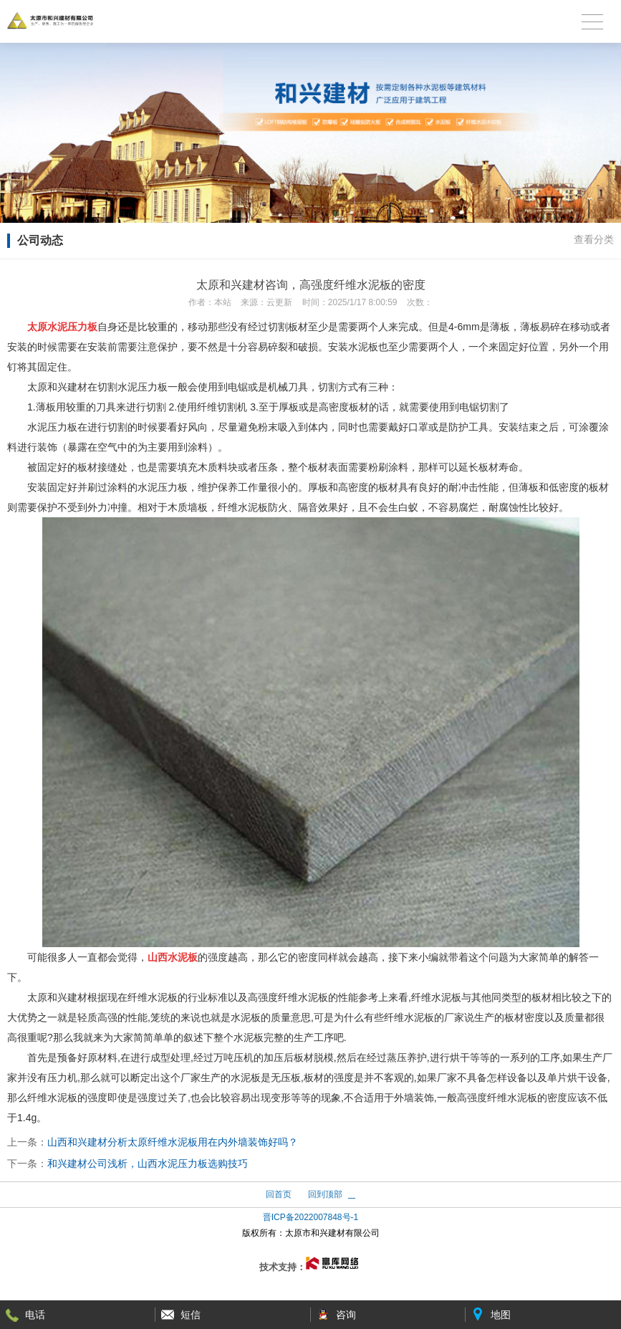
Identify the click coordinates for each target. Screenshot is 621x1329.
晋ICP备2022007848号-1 (310, 1217)
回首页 (279, 1194)
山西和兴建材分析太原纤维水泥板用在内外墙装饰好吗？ (172, 1142)
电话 (35, 1314)
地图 (501, 1314)
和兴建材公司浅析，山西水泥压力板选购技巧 (147, 1163)
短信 (190, 1314)
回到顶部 (325, 1194)
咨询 (346, 1314)
